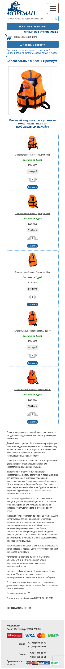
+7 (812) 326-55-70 (37, 657)
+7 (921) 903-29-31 (37, 643)
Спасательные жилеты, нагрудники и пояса (32, 53)
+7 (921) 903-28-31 (37, 653)
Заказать (32, 187)
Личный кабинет (33, 32)
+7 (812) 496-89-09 (37, 646)
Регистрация (51, 32)
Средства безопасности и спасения (27, 50)
